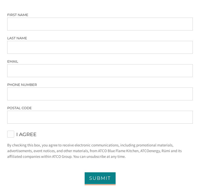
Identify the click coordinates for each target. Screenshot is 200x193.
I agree (26, 134)
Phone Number (22, 85)
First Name (17, 15)
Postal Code (19, 108)
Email (12, 61)
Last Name (17, 38)
